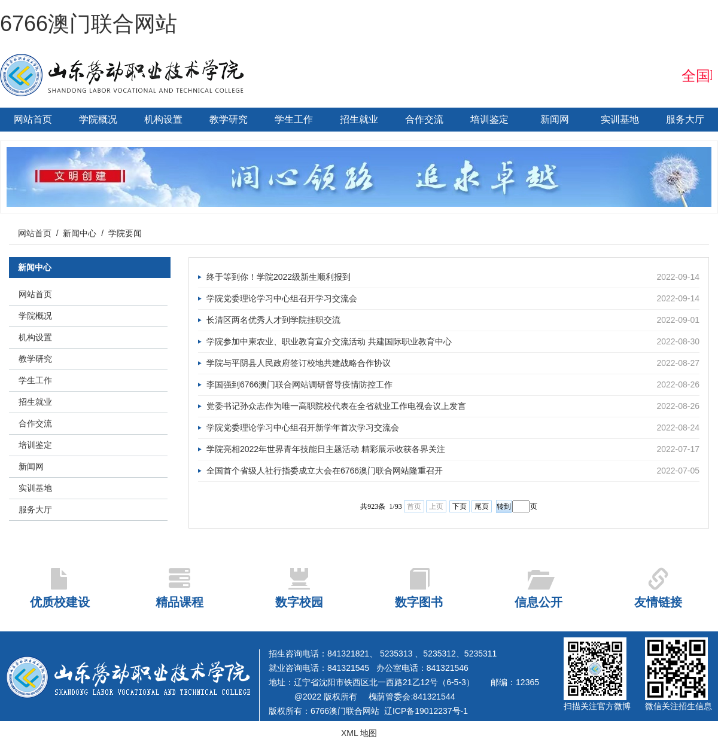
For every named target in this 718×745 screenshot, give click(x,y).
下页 (459, 506)
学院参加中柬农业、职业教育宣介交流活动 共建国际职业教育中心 (452, 341)
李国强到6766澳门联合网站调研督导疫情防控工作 (452, 384)
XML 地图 (359, 733)
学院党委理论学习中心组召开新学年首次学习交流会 (452, 427)
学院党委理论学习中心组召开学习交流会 (452, 298)
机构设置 (163, 119)
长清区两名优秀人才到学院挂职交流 (452, 320)
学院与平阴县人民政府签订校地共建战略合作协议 (452, 363)
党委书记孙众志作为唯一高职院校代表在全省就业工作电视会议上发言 (452, 406)
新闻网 (554, 119)
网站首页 (33, 119)
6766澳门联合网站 (88, 23)
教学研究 (228, 119)
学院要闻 (125, 233)
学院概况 (98, 119)
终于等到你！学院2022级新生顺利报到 (452, 277)
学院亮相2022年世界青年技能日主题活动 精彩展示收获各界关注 (452, 449)
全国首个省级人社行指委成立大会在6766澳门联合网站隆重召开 (452, 470)
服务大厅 (685, 119)
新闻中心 (79, 233)
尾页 (481, 506)
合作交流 (424, 119)
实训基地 (620, 119)
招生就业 (359, 119)
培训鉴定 (489, 119)
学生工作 (294, 119)
